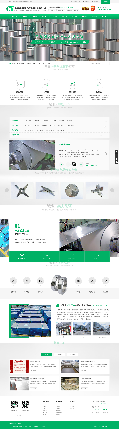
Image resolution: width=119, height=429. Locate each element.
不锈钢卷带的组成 (86, 379)
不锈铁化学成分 (65, 144)
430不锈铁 (36, 125)
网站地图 (96, 1)
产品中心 (44, 16)
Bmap (43, 426)
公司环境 (64, 16)
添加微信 (87, 1)
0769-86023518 (116, 155)
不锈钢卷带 (24, 16)
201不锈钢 (53, 120)
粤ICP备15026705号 (104, 426)
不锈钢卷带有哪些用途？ (88, 361)
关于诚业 (94, 16)
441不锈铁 (61, 125)
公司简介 (45, 406)
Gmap (38, 426)
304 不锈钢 (36, 120)
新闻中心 (84, 16)
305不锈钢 (61, 120)
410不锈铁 (52, 125)
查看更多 (89, 319)
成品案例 (54, 16)
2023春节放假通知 (35, 361)
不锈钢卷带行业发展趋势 (37, 379)
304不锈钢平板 (39, 130)
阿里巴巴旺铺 (76, 1)
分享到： (19, 415)
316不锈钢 (45, 120)
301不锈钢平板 (29, 130)
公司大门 (63, 337)
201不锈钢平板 (60, 130)
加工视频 (74, 16)
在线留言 (106, 1)
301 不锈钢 (28, 120)
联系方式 (72, 406)
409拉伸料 (44, 125)
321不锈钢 (69, 120)
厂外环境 (83, 337)
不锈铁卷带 (15, 125)
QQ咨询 (116, 159)
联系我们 (104, 16)
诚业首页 (14, 16)
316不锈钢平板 (50, 130)
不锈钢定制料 (16, 135)
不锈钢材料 (20, 423)
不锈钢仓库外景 (102, 337)
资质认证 (45, 410)
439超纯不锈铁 (70, 125)
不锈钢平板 (34, 16)
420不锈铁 (28, 125)
